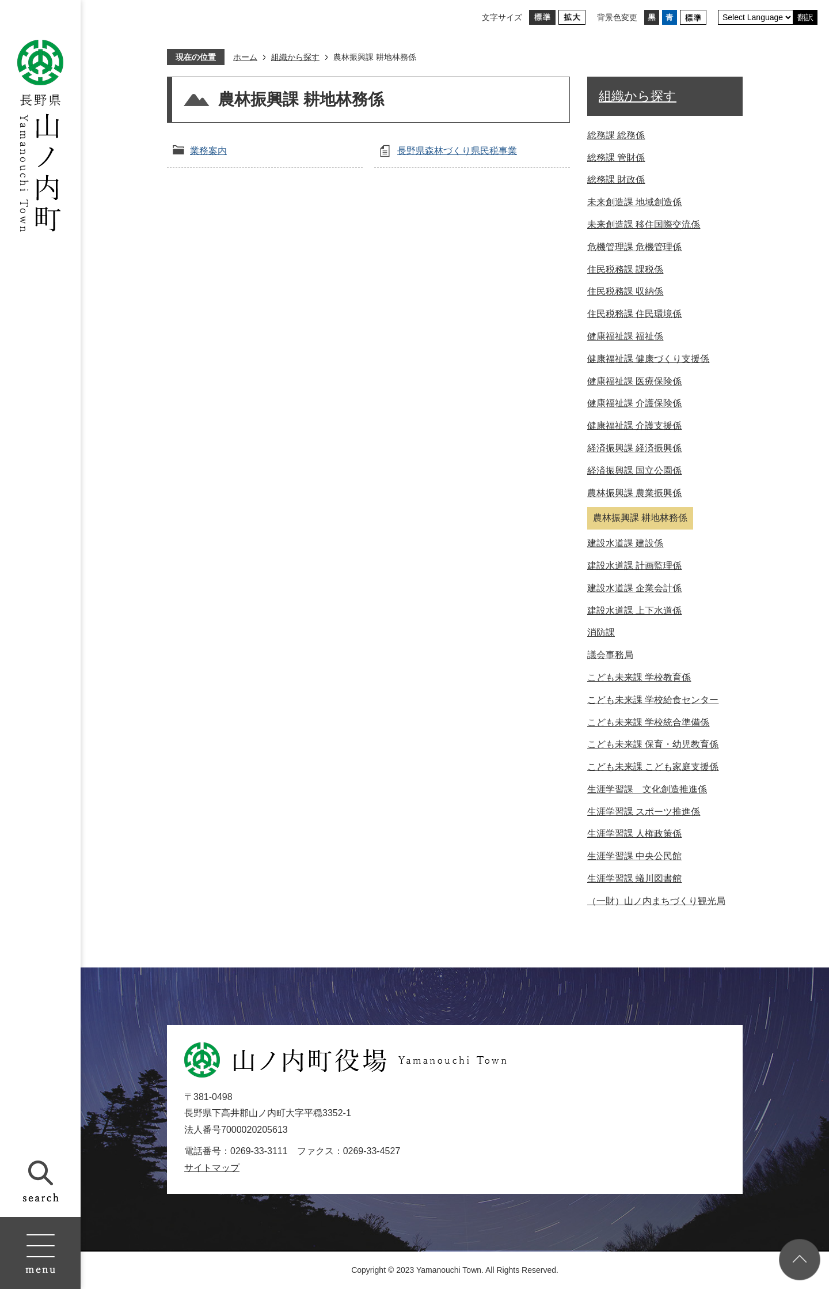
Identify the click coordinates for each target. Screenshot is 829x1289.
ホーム (245, 57)
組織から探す (295, 57)
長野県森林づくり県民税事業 (457, 151)
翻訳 (805, 17)
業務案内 (208, 151)
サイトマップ (211, 1168)
